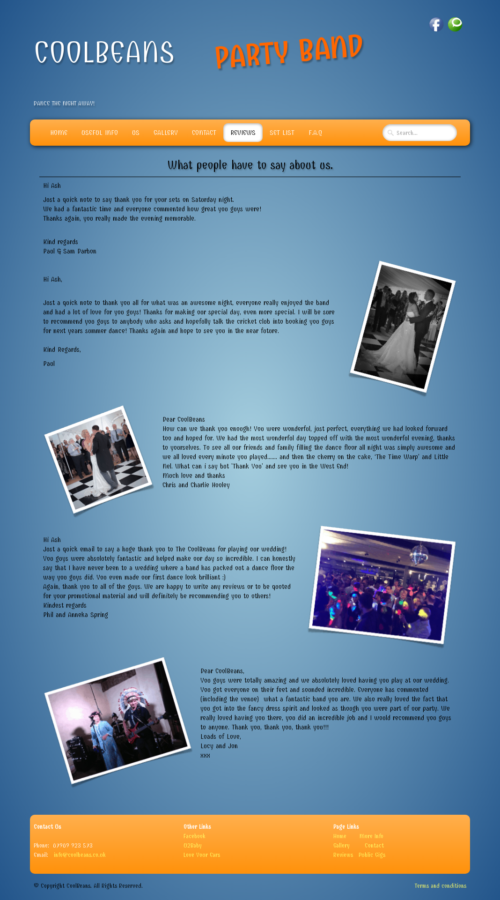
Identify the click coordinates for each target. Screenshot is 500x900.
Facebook (195, 836)
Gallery (166, 132)
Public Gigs (372, 854)
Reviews (243, 132)
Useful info (99, 132)
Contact (204, 132)
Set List (282, 132)
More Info (371, 836)
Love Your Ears (202, 854)
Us (136, 132)
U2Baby (193, 845)
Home (58, 132)
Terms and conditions (440, 885)
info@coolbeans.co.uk (80, 854)
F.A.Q (315, 132)
